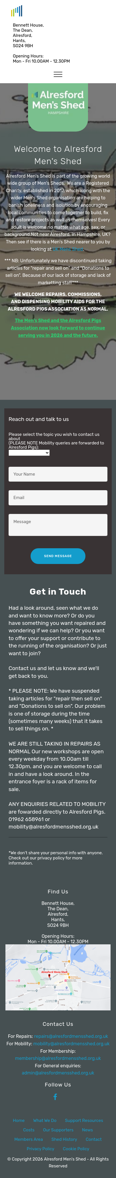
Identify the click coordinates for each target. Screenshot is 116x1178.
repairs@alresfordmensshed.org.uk (71, 1036)
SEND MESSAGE (58, 556)
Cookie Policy (76, 1148)
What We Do (44, 1120)
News (87, 1130)
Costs (29, 1130)
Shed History (64, 1139)
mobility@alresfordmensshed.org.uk (71, 1043)
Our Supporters (58, 1130)
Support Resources (84, 1120)
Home (19, 1120)
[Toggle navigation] (58, 74)
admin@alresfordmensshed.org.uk (58, 1073)
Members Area (28, 1139)
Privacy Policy (41, 1148)
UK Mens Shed (68, 249)
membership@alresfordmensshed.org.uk (58, 1058)
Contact (94, 1139)
